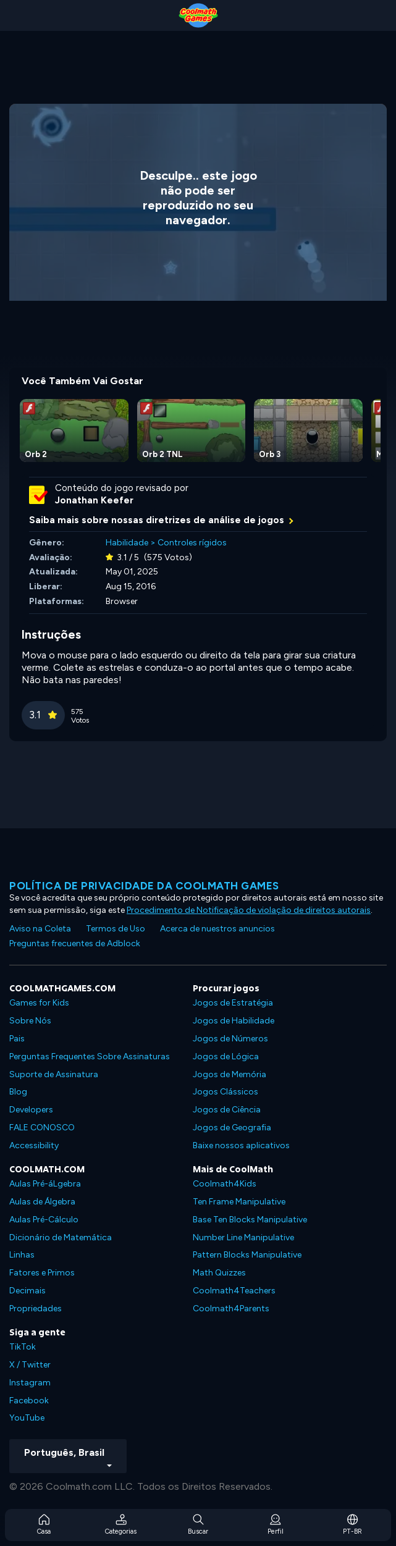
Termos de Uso (115, 928)
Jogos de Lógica (226, 1056)
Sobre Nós (30, 1020)
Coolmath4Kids (224, 1183)
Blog (18, 1091)
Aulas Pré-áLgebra (45, 1183)
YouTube (26, 1418)
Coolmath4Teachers (234, 1290)
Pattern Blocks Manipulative (247, 1255)
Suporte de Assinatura (53, 1074)
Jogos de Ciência (227, 1109)
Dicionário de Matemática (60, 1237)
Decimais (27, 1290)
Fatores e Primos (42, 1272)
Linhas (22, 1255)
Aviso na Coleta (40, 928)
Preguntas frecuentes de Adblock (74, 943)
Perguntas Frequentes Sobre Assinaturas (89, 1056)
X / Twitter (30, 1364)
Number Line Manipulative (243, 1237)
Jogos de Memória (229, 1074)
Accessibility (34, 1145)
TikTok (22, 1347)
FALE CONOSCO (42, 1127)
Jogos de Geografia (232, 1127)
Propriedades (35, 1308)
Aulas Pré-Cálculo (43, 1219)
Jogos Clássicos (225, 1091)
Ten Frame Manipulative (239, 1201)
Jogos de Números (230, 1038)
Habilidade (127, 542)
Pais (17, 1038)
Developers (31, 1109)
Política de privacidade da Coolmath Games (144, 886)
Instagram (30, 1382)
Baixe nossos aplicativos (241, 1145)
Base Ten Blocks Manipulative (250, 1219)
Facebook (29, 1400)
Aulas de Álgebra (42, 1201)
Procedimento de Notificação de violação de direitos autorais (249, 910)
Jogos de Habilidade (233, 1020)
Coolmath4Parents (231, 1308)
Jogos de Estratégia (233, 1003)
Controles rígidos (192, 542)
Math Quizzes (219, 1272)
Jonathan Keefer (94, 500)
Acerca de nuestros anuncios (217, 928)
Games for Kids (39, 1003)
